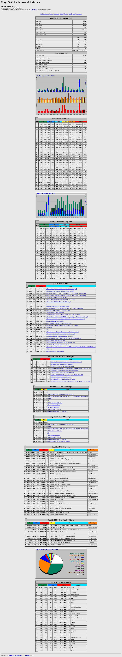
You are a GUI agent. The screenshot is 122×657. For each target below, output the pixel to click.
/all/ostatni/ (49, 327)
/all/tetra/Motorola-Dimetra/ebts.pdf (55, 340)
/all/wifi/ (49, 398)
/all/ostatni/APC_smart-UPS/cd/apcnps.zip (62, 364)
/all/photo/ (48, 349)
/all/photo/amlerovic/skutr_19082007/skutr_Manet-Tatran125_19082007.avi (71, 368)
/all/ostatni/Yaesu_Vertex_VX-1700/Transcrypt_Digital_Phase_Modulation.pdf (67, 317)
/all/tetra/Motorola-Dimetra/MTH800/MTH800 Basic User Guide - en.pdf (65, 319)
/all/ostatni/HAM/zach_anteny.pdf (55, 312)
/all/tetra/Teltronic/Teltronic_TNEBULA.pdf (58, 310)
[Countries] (79, 14)
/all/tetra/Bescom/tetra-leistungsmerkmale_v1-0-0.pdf (60, 299)
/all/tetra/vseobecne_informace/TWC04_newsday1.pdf (60, 342)
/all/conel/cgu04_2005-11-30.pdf (54, 321)
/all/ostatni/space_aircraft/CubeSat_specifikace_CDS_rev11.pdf (63, 314)
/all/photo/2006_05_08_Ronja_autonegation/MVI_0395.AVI (67, 375)
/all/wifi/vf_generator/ (53, 407)
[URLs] (62, 14)
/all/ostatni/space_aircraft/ (54, 409)
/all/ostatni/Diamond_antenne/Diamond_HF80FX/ (59, 336)
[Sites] (74, 14)
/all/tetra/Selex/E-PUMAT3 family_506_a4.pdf (58, 302)
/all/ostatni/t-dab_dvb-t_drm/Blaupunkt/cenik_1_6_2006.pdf (62, 325)
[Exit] (70, 14)
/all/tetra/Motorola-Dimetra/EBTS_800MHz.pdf (59, 323)
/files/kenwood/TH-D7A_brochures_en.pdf (57, 306)
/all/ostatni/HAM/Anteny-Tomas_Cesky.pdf (57, 344)
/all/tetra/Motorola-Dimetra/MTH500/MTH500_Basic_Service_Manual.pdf (66, 295)
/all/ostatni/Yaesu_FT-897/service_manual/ (58, 441)
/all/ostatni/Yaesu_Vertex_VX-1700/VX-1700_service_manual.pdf (63, 338)
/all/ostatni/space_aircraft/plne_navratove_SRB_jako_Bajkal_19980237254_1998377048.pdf (71, 347)
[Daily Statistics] (44, 14)
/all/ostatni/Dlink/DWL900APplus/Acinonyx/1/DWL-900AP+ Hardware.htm (67, 396)
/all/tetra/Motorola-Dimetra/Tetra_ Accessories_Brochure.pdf (62, 332)
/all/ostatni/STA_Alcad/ (53, 405)
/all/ (47, 329)
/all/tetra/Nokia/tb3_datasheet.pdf (55, 351)
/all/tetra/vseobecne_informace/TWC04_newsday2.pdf (60, 334)
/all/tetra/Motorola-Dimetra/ (54, 403)
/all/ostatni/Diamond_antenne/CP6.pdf (56, 297)
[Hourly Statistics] (54, 14)
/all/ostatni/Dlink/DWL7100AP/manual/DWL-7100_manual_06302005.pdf (66, 293)
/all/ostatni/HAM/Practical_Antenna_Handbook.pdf (60, 291)
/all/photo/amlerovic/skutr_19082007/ (57, 411)
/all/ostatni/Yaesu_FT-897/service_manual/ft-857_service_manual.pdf (64, 308)
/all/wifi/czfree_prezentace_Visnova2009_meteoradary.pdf (61, 289)
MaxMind (34, 9)
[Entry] (66, 14)
